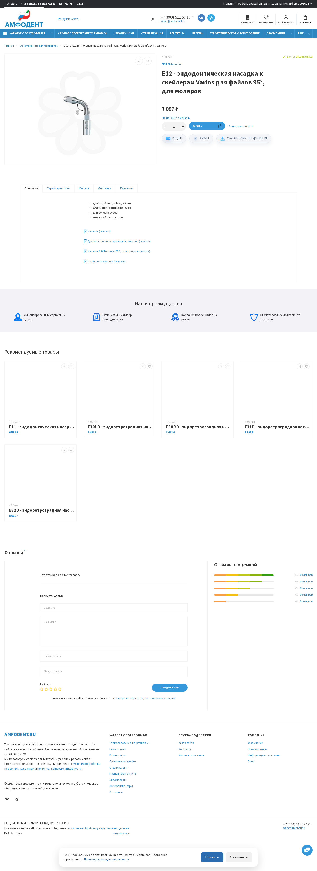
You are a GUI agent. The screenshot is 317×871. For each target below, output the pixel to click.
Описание (31, 191)
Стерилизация (152, 36)
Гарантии (126, 191)
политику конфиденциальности (59, 792)
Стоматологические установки (82, 36)
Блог (80, 4)
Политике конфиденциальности (106, 860)
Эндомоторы (117, 803)
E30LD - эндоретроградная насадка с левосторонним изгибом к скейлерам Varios (120, 449)
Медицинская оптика (122, 797)
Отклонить (240, 858)
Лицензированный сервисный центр (39, 339)
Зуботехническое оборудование (235, 36)
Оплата (84, 191)
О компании (275, 36)
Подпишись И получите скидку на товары (37, 846)
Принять (217, 858)
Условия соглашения (192, 778)
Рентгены (177, 36)
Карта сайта (186, 766)
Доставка (104, 191)
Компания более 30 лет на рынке (194, 339)
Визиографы (117, 778)
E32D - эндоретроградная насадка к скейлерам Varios (41, 532)
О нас (11, 4)
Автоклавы (116, 815)
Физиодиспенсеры (121, 809)
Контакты (66, 4)
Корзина (305, 20)
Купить (207, 130)
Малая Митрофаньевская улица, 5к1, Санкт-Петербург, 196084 (266, 3)
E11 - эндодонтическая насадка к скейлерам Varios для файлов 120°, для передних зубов (41, 449)
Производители (257, 772)
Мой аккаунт (286, 20)
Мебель (197, 36)
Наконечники (124, 36)
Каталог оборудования (24, 36)
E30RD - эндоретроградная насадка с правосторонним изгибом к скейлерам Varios (198, 449)
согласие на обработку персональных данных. (144, 721)
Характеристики (58, 191)
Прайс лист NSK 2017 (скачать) (107, 275)
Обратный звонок (290, 851)
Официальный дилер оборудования (112, 339)
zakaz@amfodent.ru (173, 22)
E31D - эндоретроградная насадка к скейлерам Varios (277, 449)
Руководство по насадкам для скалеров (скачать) (121, 254)
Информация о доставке (38, 4)
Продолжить (168, 710)
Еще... (302, 36)
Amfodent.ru (20, 757)
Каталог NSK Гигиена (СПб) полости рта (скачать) (120, 265)
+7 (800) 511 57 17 (294, 847)
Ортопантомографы (122, 784)
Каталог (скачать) (99, 244)
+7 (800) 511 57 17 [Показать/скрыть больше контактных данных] (176, 18)
